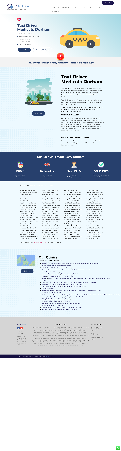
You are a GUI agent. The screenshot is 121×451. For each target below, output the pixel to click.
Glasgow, (59, 309)
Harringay (61, 297)
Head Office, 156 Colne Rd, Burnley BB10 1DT (96, 329)
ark (78, 297)
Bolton (44, 266)
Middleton (65, 268)
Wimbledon (58, 303)
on (64, 272)
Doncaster (66, 282)
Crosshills (76, 278)
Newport (71, 307)
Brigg (86, 282)
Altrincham (80, 270)
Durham (75, 286)
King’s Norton (82, 291)
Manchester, (45, 268)
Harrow (44, 297)
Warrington (50, 276)
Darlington (59, 286)
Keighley (69, 278)
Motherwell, (66, 309)
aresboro (100, 278)
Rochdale (58, 268)
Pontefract (77, 282)
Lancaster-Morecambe (54, 266)
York (86, 278)
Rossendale (52, 270)
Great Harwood (82, 263)
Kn (96, 278)
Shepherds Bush (52, 297)
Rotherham (52, 282)
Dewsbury (56, 278)
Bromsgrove (58, 291)
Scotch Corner (68, 286)
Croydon (67, 299)
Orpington (45, 303)
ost (62, 272)
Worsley (59, 270)
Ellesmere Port (71, 274)
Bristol (44, 305)
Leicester (50, 295)
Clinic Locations (60, 324)
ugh (104, 278)
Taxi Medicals (55, 11)
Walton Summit (64, 263)
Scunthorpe (92, 282)
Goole (72, 282)
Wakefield (45, 282)
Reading (44, 301)
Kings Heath (67, 291)
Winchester (59, 305)
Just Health (49, 356)
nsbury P (74, 297)
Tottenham (61, 299)
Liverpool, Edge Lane (48, 274)
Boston (77, 295)
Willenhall (89, 295)
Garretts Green (91, 291)
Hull (82, 282)
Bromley (51, 303)
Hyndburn (90, 263)
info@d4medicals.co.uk (97, 335)
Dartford (71, 303)
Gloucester (116, 295)
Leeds (50, 278)
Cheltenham (108, 295)
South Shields (62, 284)
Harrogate (91, 278)
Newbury (50, 301)
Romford (65, 303)
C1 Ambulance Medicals (97, 8)
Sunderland (53, 284)
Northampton (57, 295)
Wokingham (67, 301)
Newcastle (45, 284)
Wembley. (77, 303)
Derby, (44, 288)
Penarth (48, 307)
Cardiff (54, 307)
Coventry (71, 295)
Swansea (60, 307)
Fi (70, 297)
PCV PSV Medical (67, 8)
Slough (55, 301)
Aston (52, 291)
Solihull (99, 291)
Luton (61, 301)
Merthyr (65, 307)
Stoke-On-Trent (69, 276)
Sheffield (59, 282)
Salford (74, 270)
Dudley (44, 295)
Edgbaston (46, 293)
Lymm (56, 276)
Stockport (56, 272)
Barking (48, 299)
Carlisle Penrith (66, 266)
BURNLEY (45, 263)
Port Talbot (78, 307)
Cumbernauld (52, 309)
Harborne (74, 291)
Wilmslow (49, 272)
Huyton (58, 274)
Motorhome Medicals (81, 8)
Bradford (44, 278)
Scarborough (82, 286)
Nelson (51, 263)
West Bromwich (56, 293)
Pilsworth (45, 270)
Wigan (96, 263)
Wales (44, 307)
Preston (56, 263)
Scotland (44, 309)
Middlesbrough (50, 286)
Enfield (67, 297)
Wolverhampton (98, 295)
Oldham (52, 268)
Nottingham (50, 288)
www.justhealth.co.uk (40, 242)
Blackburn (73, 263)
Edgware (54, 299)
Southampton (51, 305)
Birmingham (45, 291)
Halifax (81, 278)
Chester (63, 274)
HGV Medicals (55, 8)
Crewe (61, 276)
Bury (70, 268)
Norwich (82, 295)
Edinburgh (74, 309)
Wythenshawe (67, 270)
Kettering (65, 295)
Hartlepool (70, 284)
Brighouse (63, 278)
